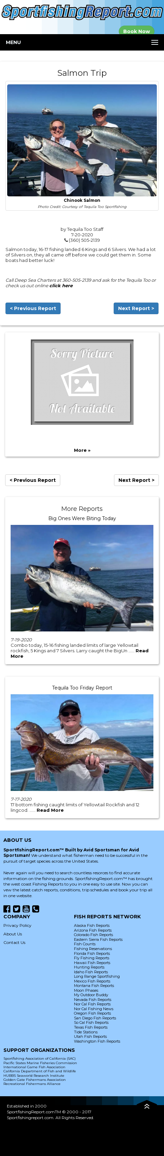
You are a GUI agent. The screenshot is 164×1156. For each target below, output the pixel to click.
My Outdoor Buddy (91, 994)
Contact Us (14, 942)
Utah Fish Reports (90, 1036)
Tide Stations (86, 1032)
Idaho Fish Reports (91, 972)
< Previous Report (33, 308)
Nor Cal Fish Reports (92, 1004)
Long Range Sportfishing (97, 976)
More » (82, 450)
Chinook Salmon (82, 200)
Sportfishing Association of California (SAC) (39, 1058)
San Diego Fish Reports (95, 1018)
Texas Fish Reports (91, 1027)
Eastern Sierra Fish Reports (98, 939)
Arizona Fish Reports (93, 930)
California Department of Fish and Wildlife (39, 1071)
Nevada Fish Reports (92, 999)
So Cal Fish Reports (91, 1022)
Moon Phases (86, 990)
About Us (12, 933)
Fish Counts (85, 944)
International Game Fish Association (34, 1067)
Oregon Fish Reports (92, 1013)
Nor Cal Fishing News (93, 1008)
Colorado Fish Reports (93, 934)
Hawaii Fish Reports (92, 962)
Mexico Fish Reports (92, 981)
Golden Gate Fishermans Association (34, 1079)
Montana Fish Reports (94, 985)
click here (61, 285)
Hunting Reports (89, 967)
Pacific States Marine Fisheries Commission (40, 1063)
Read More (50, 810)
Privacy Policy (17, 925)
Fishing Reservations (93, 948)
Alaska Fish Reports (92, 925)
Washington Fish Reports (97, 1041)
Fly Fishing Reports (91, 958)
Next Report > (136, 308)
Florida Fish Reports (92, 953)
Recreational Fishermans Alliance (32, 1084)
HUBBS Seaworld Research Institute (33, 1075)
